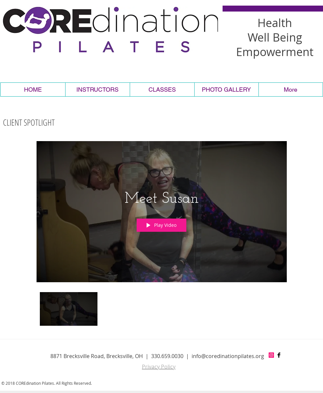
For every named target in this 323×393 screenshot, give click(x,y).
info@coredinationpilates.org (228, 356)
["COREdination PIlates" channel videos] (161, 310)
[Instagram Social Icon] (271, 355)
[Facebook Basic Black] (279, 355)
